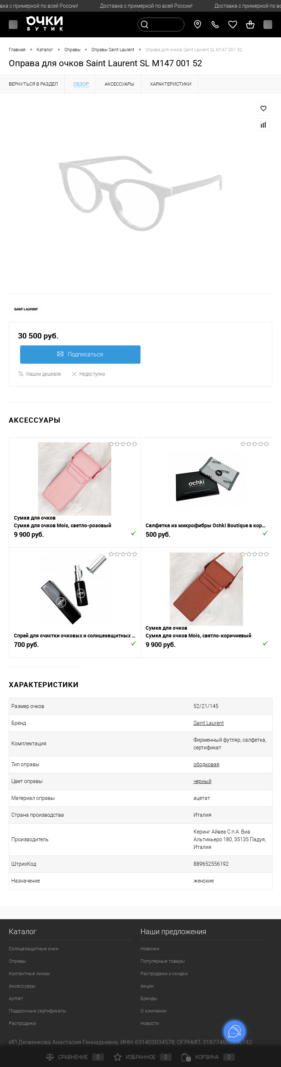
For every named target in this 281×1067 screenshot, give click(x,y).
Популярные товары (162, 961)
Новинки (149, 948)
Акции (147, 986)
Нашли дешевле (39, 373)
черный (202, 781)
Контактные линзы (29, 973)
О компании (153, 1011)
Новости (149, 1023)
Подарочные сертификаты (37, 1011)
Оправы (17, 961)
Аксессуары (22, 986)
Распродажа (22, 1023)
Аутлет (16, 998)
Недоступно (88, 373)
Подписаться (80, 354)
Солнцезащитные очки (33, 948)
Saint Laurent (209, 723)
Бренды (148, 998)
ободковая (207, 764)
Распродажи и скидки (164, 973)
